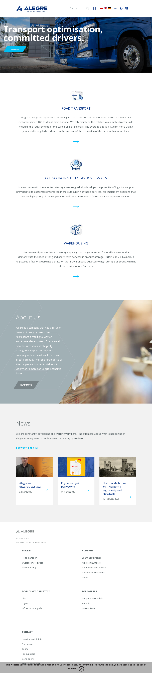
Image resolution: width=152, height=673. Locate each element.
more (45, 489)
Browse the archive (27, 448)
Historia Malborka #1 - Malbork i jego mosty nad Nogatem (114, 488)
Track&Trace (125, 7)
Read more (26, 384)
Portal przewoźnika (114, 7)
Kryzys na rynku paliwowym (71, 484)
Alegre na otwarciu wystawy (30, 484)
